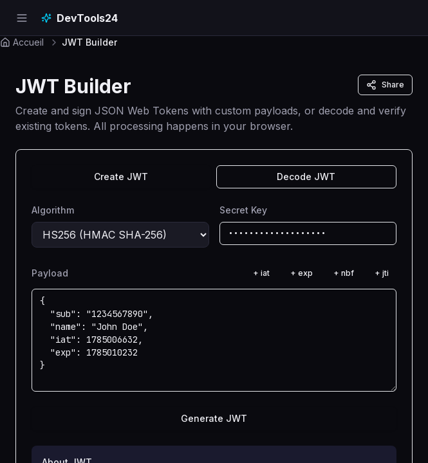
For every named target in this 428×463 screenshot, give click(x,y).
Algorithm (53, 209)
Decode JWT (306, 176)
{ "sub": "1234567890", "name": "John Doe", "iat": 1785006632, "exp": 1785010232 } (214, 340)
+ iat (261, 273)
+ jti (382, 273)
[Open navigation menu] (21, 18)
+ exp (301, 273)
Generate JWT (214, 418)
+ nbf (343, 273)
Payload (50, 273)
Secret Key (243, 209)
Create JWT (121, 176)
